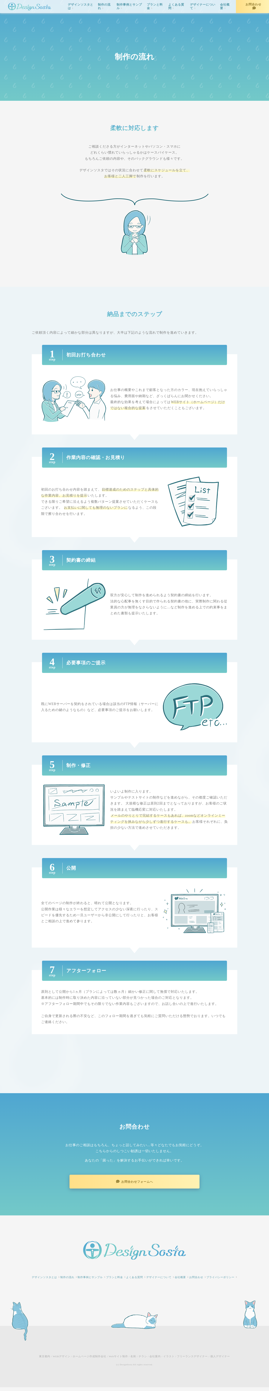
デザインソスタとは (80, 6)
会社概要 (225, 6)
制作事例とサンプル (129, 6)
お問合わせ (253, 4)
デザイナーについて (202, 6)
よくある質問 (176, 6)
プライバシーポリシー (220, 1280)
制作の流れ (104, 6)
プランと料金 (155, 6)
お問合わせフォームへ (137, 1184)
